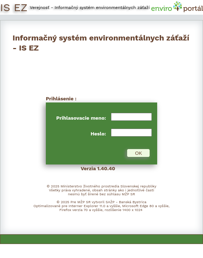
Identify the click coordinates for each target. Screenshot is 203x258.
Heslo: (99, 134)
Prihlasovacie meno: (81, 118)
